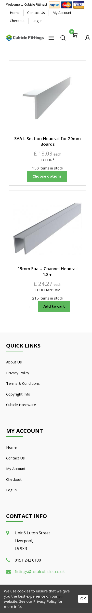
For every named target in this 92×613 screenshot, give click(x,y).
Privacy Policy (17, 372)
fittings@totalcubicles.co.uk (40, 571)
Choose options (47, 176)
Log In (37, 20)
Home (15, 12)
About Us (14, 362)
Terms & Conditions (23, 383)
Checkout (17, 20)
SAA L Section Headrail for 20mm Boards (47, 141)
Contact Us (36, 12)
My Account (62, 12)
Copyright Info (18, 394)
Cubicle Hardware (21, 404)
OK (83, 598)
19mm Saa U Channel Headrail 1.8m (47, 271)
